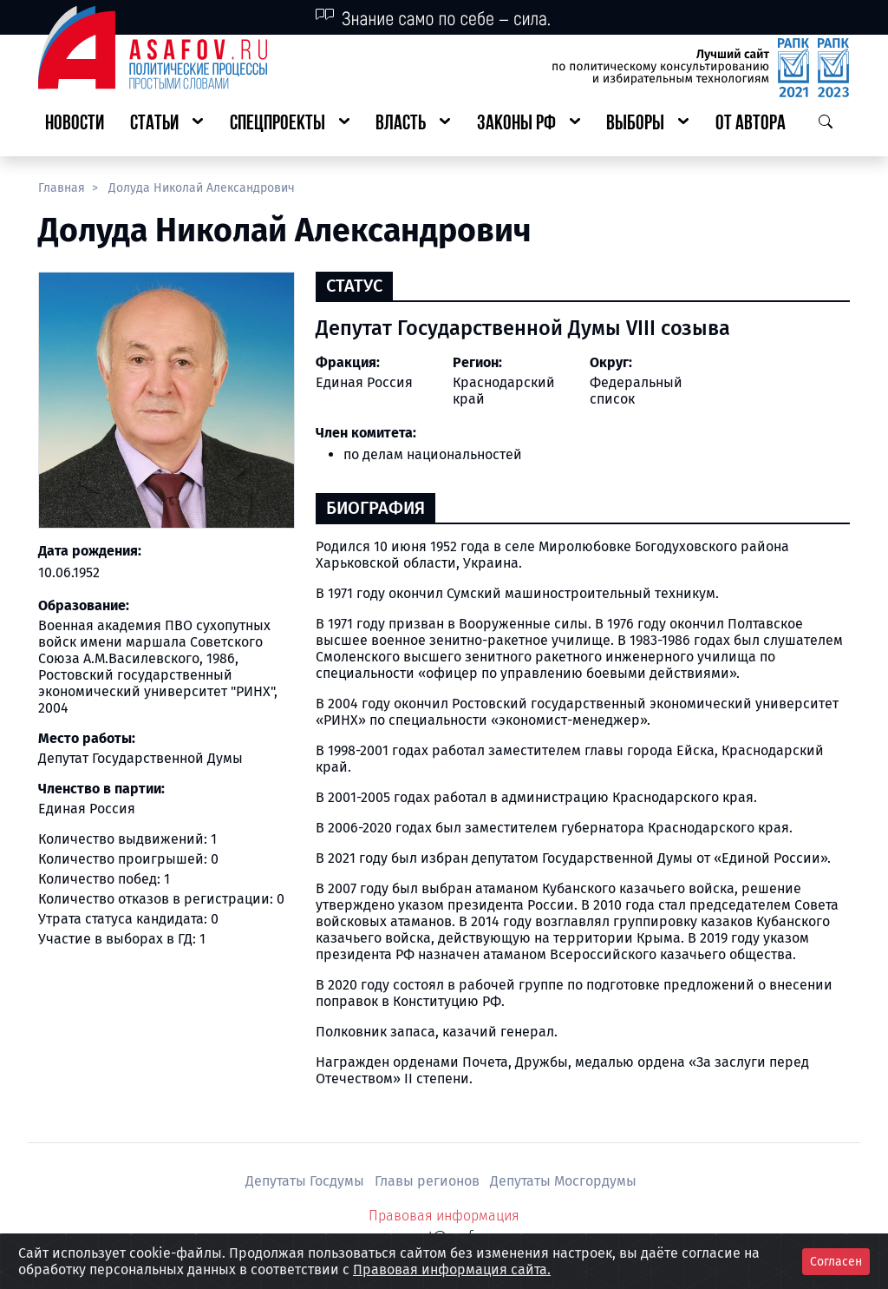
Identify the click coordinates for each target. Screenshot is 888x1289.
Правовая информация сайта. (452, 1269)
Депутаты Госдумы (306, 1181)
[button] (166, 124)
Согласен (836, 1261)
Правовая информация (444, 1215)
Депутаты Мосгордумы (563, 1181)
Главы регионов (429, 1181)
